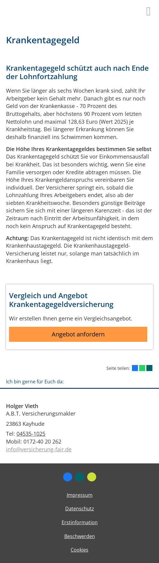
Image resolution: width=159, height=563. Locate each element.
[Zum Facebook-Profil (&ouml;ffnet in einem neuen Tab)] (67, 476)
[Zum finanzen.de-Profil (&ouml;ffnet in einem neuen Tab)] (91, 476)
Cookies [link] (79, 549)
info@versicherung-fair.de (39, 449)
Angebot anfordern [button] (78, 334)
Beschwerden (79, 536)
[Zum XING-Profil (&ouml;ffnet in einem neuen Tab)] (79, 476)
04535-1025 (31, 433)
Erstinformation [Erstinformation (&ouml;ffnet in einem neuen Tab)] (80, 522)
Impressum (80, 495)
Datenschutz (79, 508)
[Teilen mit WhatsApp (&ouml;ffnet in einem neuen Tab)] (142, 368)
